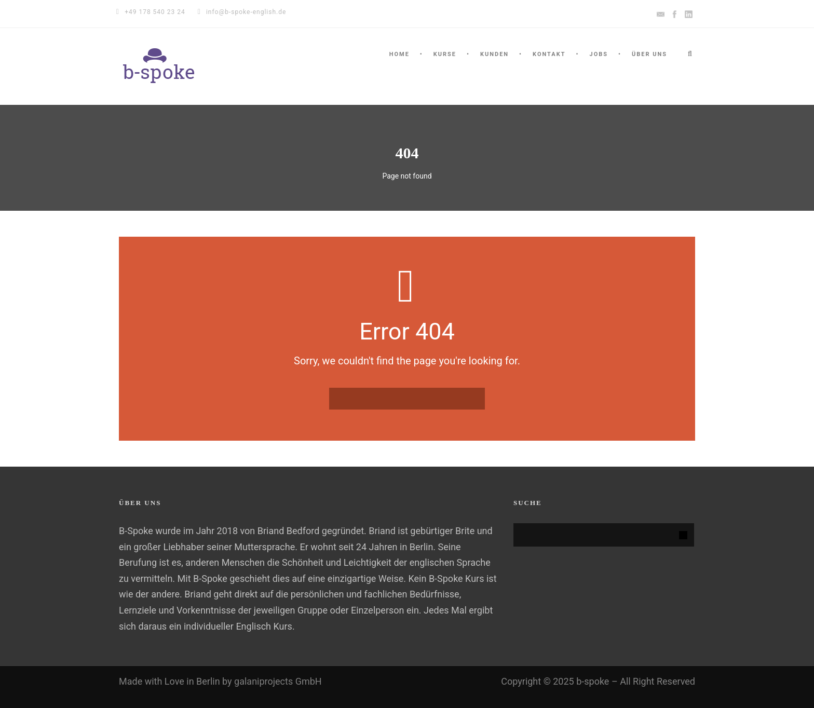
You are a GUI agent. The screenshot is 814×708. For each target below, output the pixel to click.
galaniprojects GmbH (278, 681)
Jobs (598, 54)
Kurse (444, 54)
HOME (399, 54)
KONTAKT (549, 54)
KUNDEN (494, 54)
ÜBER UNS (649, 54)
